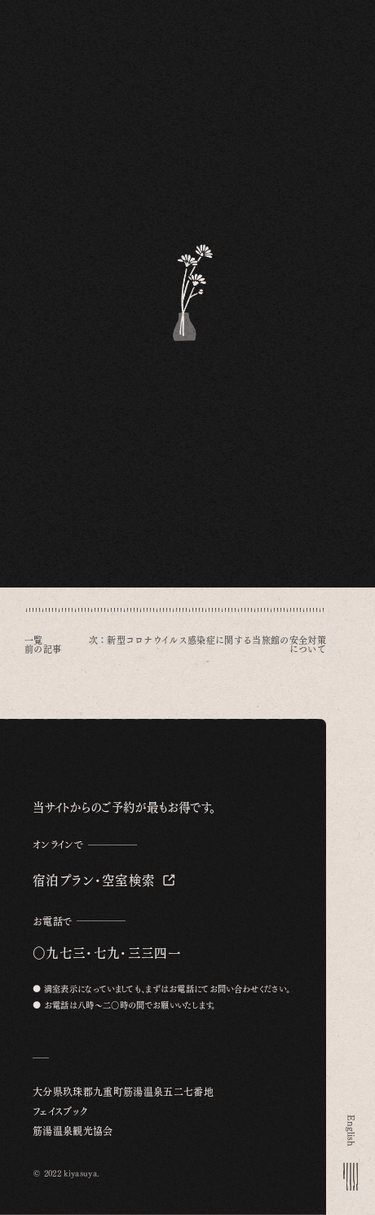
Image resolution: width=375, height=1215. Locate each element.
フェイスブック (60, 1111)
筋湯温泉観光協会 (73, 1131)
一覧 (33, 640)
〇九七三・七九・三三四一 (107, 953)
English (350, 1130)
